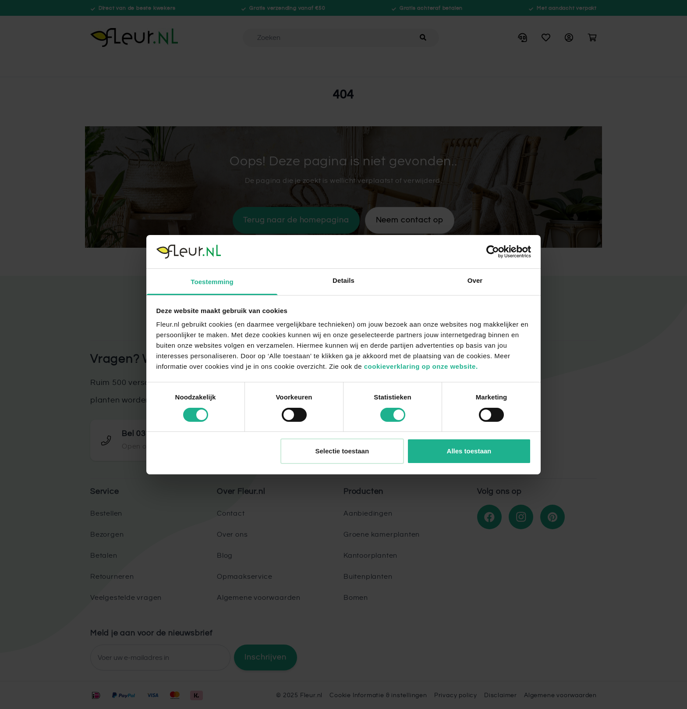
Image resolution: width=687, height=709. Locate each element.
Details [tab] (343, 280)
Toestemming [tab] (212, 281)
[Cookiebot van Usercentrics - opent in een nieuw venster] (492, 251)
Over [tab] (475, 280)
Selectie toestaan (342, 451)
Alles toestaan (469, 451)
